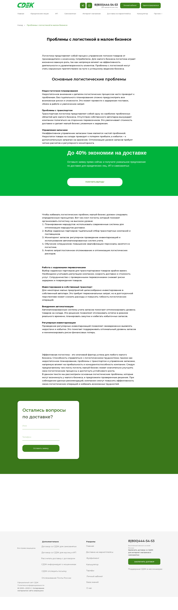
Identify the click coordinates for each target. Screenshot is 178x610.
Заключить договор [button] (144, 562)
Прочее (157, 14)
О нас (89, 588)
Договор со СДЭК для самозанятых (59, 546)
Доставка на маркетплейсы (119, 14)
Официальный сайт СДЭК (27, 582)
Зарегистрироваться (151, 5)
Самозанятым (70, 14)
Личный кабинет (130, 5)
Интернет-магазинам (92, 14)
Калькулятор (142, 14)
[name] (40, 425)
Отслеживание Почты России (56, 578)
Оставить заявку (41, 448)
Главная (20, 14)
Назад (20, 25)
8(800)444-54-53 (106, 4)
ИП (56, 14)
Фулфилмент (92, 558)
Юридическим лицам (40, 14)
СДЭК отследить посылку (54, 571)
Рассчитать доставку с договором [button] (58, 558)
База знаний (92, 582)
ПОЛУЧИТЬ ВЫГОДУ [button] (94, 182)
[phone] (40, 437)
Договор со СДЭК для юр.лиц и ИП (59, 552)
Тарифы (90, 570)
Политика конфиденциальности (31, 585)
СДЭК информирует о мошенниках (58, 564)
